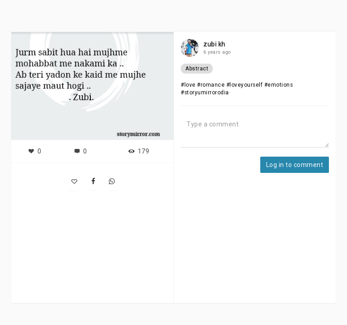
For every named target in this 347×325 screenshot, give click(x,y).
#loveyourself (244, 85)
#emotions (278, 85)
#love (188, 85)
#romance (211, 85)
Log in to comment (295, 164)
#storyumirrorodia (205, 92)
